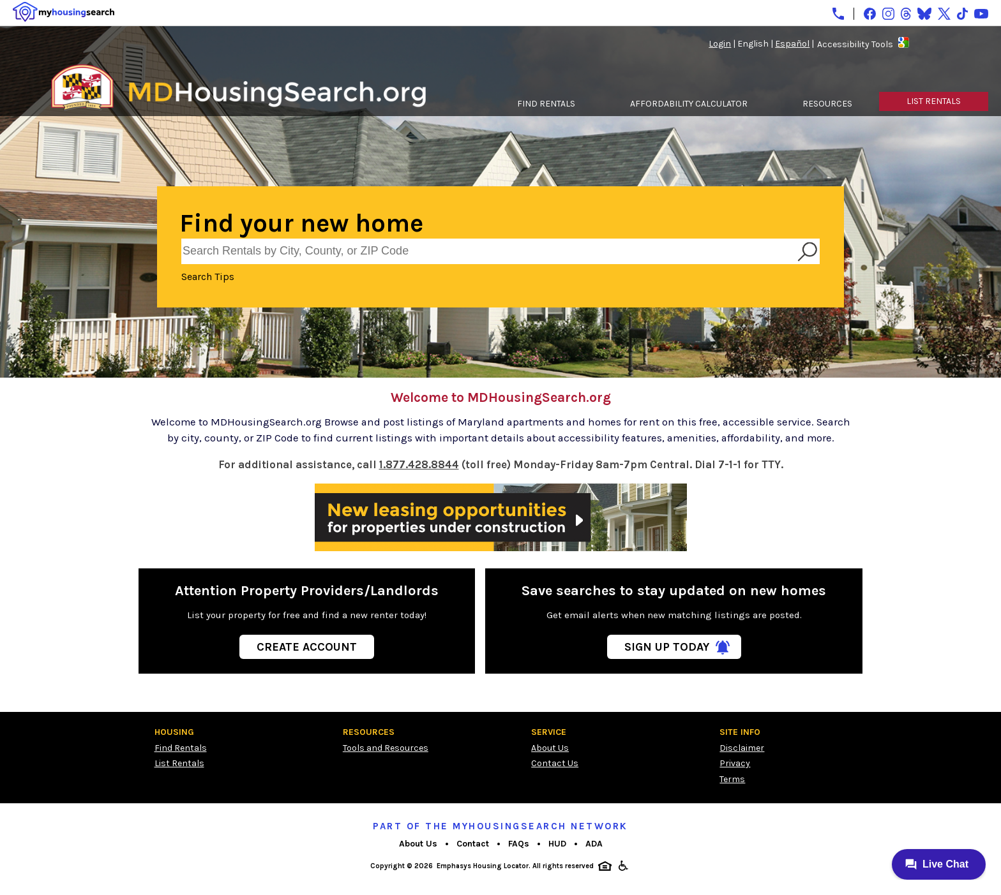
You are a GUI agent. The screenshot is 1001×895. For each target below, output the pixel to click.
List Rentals (179, 763)
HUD (557, 843)
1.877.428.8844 (419, 465)
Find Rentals (180, 748)
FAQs (518, 843)
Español (792, 43)
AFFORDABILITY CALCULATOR (689, 103)
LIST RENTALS (934, 101)
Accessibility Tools (855, 44)
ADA (594, 843)
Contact (472, 843)
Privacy (734, 763)
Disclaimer (741, 748)
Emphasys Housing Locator (483, 866)
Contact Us (554, 763)
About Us (550, 748)
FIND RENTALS (546, 103)
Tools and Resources (385, 748)
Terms (732, 779)
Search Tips (207, 276)
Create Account (307, 647)
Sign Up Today (666, 647)
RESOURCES (827, 103)
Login (720, 43)
